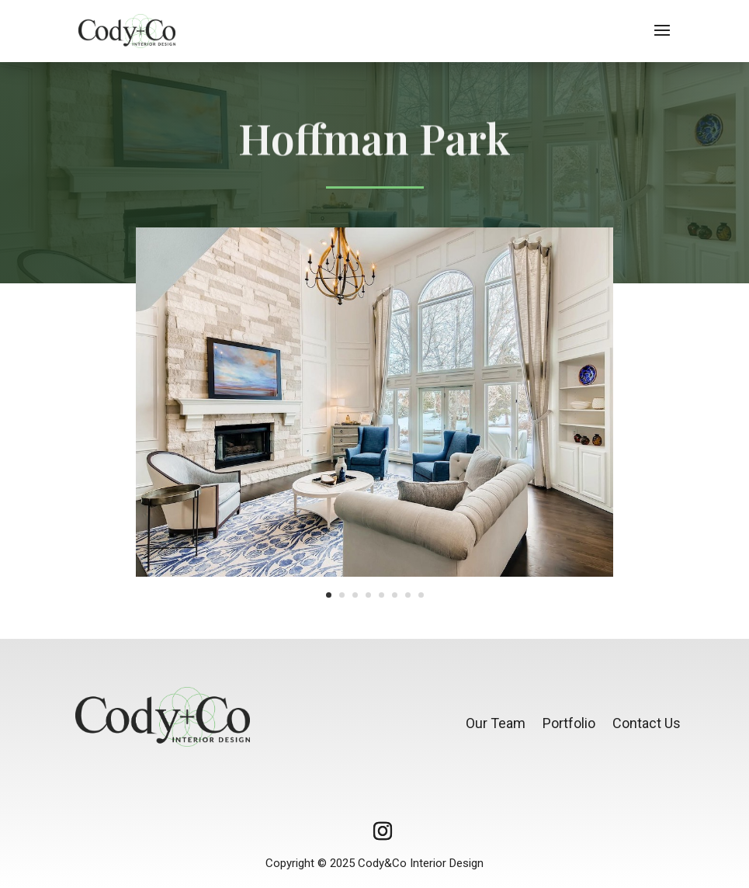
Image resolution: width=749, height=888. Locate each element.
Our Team (495, 723)
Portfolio (569, 723)
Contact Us (646, 723)
